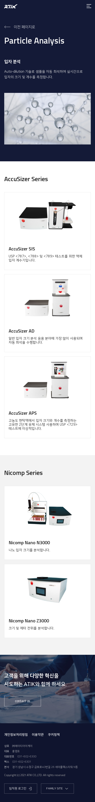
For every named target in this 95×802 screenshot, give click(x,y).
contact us (22, 701)
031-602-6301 (21, 761)
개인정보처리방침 (16, 735)
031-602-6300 (26, 756)
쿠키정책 (54, 735)
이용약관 (38, 735)
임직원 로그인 (20, 789)
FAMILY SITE (57, 789)
